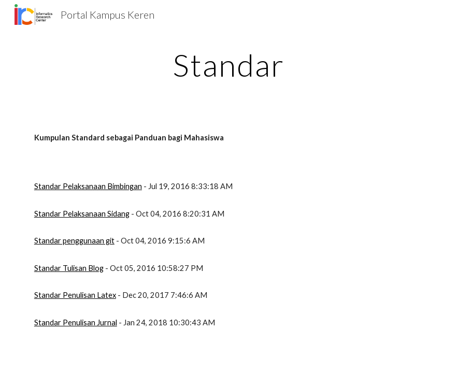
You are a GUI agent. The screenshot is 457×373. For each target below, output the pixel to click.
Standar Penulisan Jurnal (75, 322)
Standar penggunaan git (74, 240)
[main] (228, 65)
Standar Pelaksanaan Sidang (82, 213)
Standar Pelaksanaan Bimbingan (88, 186)
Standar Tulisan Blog (69, 268)
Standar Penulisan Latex (75, 295)
